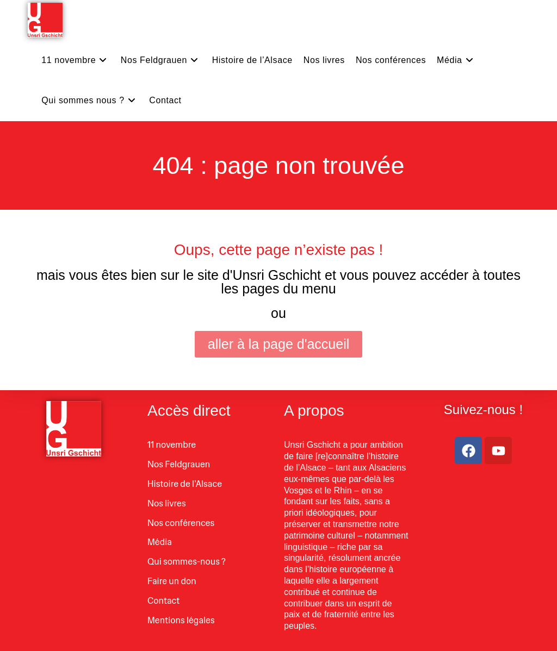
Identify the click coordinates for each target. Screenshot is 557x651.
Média (159, 542)
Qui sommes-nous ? (186, 561)
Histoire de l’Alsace (184, 484)
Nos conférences (180, 523)
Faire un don (171, 581)
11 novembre (171, 444)
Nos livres (166, 503)
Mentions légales (181, 620)
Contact (163, 600)
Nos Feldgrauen (178, 464)
